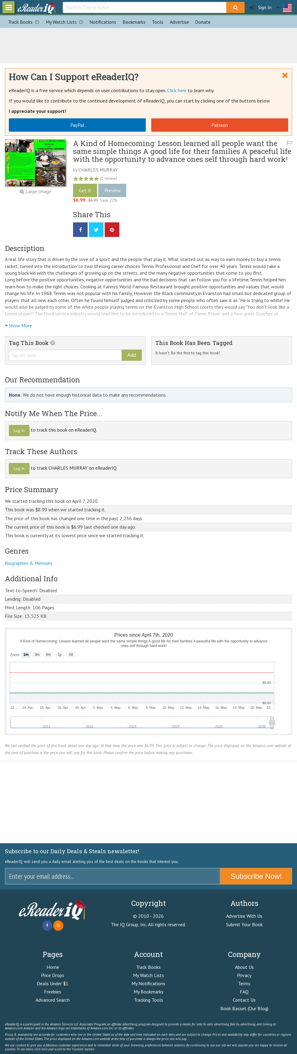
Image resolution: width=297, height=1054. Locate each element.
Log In (19, 430)
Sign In (260, 7)
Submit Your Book (244, 924)
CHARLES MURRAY (98, 170)
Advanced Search (53, 1000)
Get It (85, 190)
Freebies (52, 992)
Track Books (25, 22)
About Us (244, 967)
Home (53, 967)
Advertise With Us (244, 916)
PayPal (77, 125)
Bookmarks (134, 22)
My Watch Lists (66, 22)
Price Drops (52, 975)
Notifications (102, 22)
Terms (244, 983)
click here (40, 1049)
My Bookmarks (148, 992)
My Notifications (148, 983)
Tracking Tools (148, 1000)
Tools (157, 22)
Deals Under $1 (52, 983)
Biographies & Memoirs (28, 563)
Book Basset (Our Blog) (244, 1008)
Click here (177, 90)
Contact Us (244, 1000)
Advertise (179, 22)
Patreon (219, 125)
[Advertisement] (148, 44)
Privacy (244, 975)
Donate (203, 22)
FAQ (244, 992)
